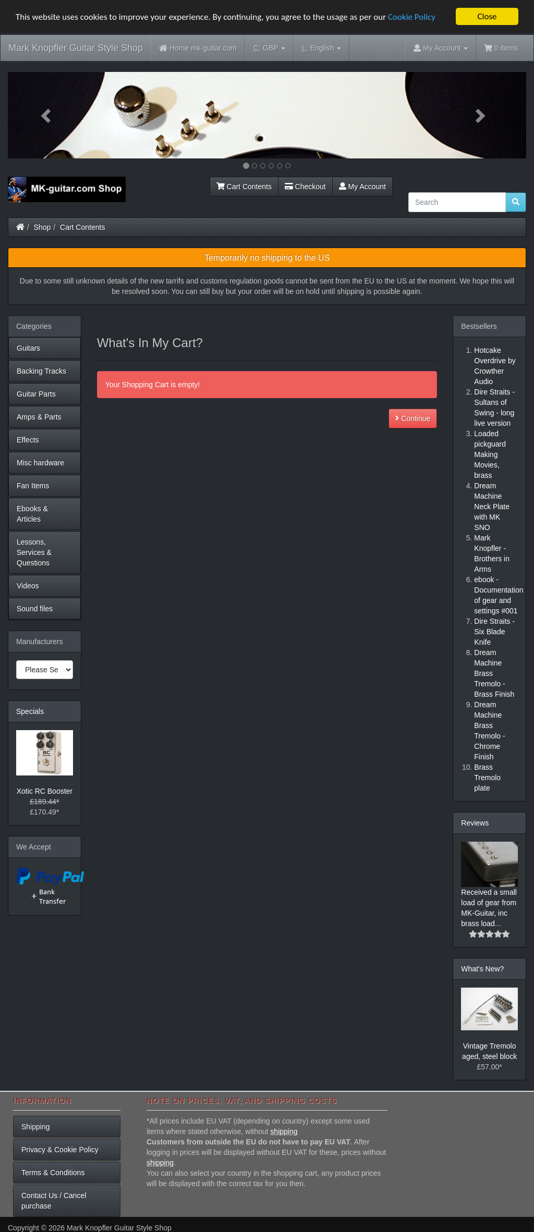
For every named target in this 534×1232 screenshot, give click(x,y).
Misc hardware (40, 463)
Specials (30, 711)
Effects (28, 440)
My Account (362, 186)
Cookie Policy (411, 16)
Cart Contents (244, 186)
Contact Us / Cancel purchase (54, 1200)
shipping (283, 1131)
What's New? (482, 969)
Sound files (35, 609)
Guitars (28, 348)
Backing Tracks (41, 371)
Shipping (35, 1127)
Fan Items (33, 486)
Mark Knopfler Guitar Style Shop (75, 48)
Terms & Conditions (52, 1172)
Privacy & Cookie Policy (60, 1149)
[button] (47, 115)
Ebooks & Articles (32, 513)
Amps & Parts (39, 417)
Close (486, 16)
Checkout (305, 186)
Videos (28, 586)
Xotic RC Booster (44, 791)
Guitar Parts (36, 394)
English (321, 48)
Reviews (475, 823)
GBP (269, 48)
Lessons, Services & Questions (34, 552)
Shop (42, 227)
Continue (412, 418)
